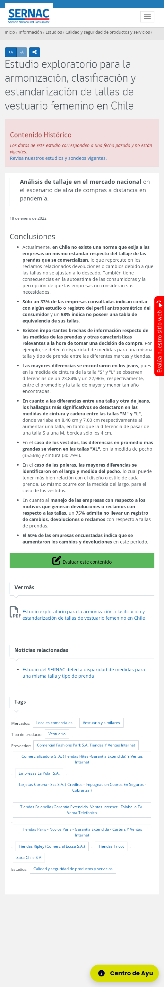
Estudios (54, 32)
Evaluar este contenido (82, 560)
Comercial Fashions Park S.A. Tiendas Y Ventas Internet (86, 745)
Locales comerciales (54, 722)
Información (30, 32)
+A (12, 52)
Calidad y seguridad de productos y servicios (107, 32)
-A (23, 52)
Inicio (10, 32)
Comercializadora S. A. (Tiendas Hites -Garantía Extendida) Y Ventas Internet (82, 759)
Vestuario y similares (101, 722)
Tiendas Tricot (111, 846)
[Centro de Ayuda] (126, 973)
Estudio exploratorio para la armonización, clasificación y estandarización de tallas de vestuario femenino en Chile (83, 614)
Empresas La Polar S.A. (39, 773)
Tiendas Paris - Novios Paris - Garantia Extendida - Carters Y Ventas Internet (82, 832)
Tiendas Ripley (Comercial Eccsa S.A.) (52, 846)
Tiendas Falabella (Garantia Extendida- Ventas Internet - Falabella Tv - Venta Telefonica (82, 809)
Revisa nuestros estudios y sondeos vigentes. (58, 158)
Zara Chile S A (28, 857)
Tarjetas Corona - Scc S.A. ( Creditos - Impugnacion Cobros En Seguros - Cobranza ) (82, 787)
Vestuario (56, 734)
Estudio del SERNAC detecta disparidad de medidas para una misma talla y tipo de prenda (83, 672)
